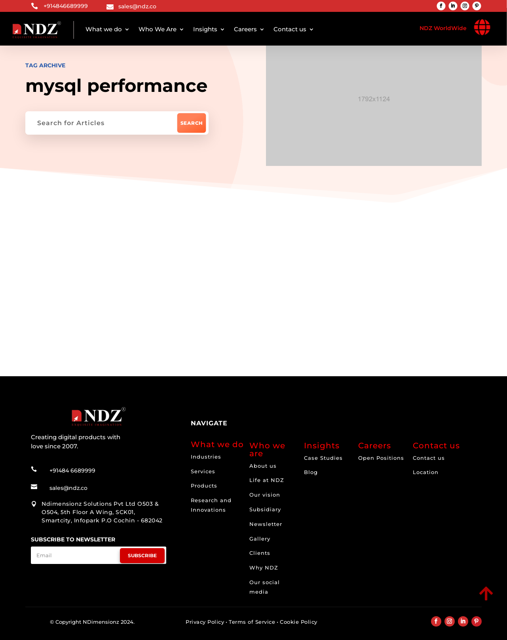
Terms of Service (252, 622)
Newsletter (265, 524)
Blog (311, 472)
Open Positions (381, 458)
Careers (245, 29)
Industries (206, 456)
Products (204, 485)
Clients (259, 553)
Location (426, 472)
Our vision (264, 494)
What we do (103, 29)
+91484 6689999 (72, 470)
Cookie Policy (298, 622)
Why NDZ (263, 567)
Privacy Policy (205, 622)
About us (263, 466)
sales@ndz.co (137, 6)
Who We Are (158, 29)
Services (203, 471)
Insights (205, 29)
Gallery (259, 538)
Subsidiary (265, 509)
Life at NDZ (266, 480)
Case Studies (323, 458)
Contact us (289, 29)
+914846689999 (66, 6)
